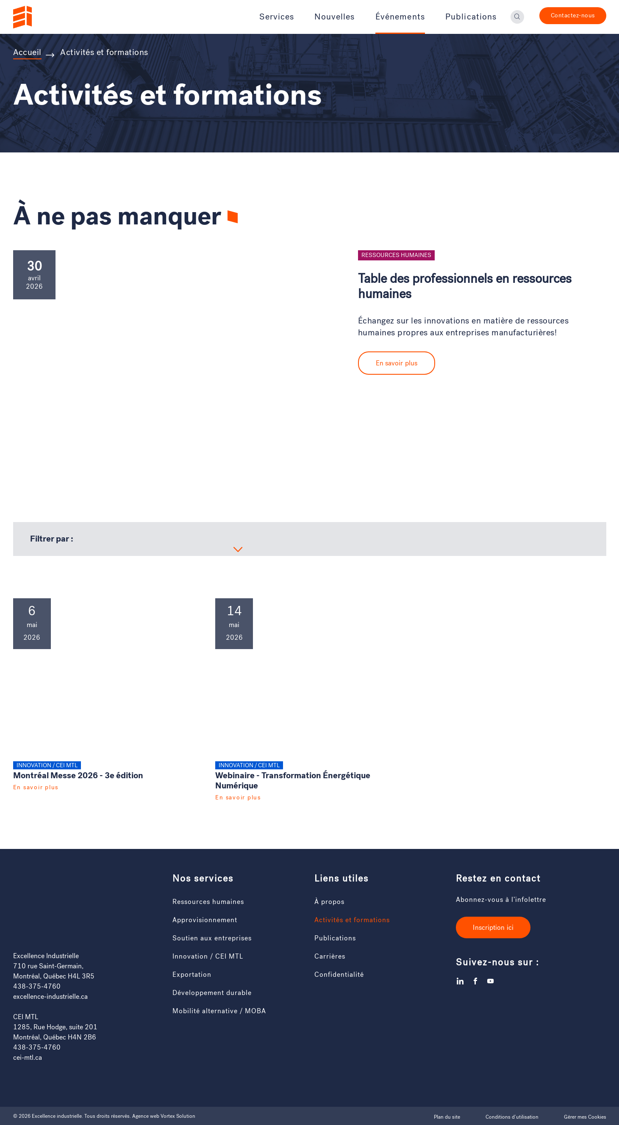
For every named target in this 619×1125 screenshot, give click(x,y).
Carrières (329, 956)
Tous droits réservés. (107, 1116)
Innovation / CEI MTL (207, 956)
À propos (329, 901)
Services (276, 17)
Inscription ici (493, 927)
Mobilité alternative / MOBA (219, 1010)
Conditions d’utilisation (512, 1117)
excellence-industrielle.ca (50, 996)
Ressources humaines (208, 901)
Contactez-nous (573, 15)
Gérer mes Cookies (585, 1117)
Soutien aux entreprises (212, 938)
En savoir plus (396, 363)
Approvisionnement (204, 919)
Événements (400, 17)
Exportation (191, 974)
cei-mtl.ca (27, 1057)
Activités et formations (352, 919)
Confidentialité (339, 974)
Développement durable (212, 992)
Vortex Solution (178, 1116)
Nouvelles (334, 17)
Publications (471, 17)
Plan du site (447, 1117)
